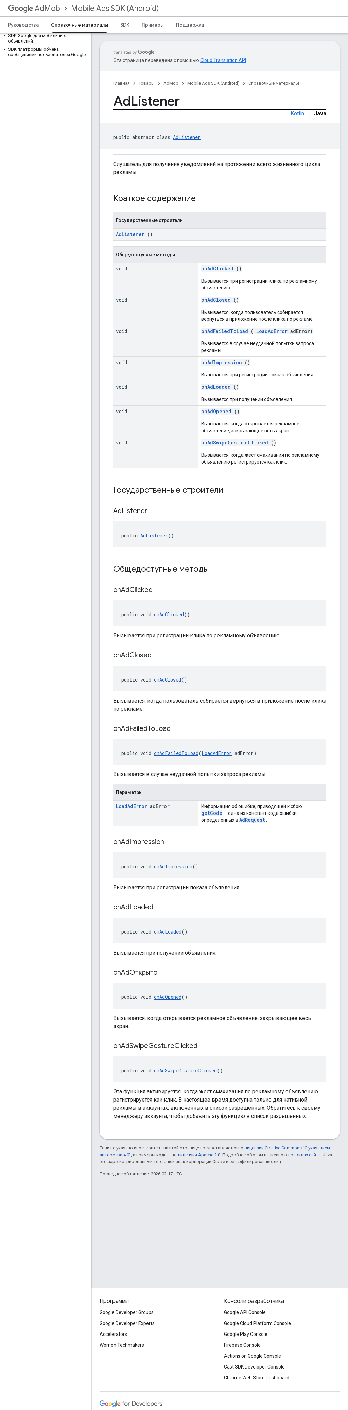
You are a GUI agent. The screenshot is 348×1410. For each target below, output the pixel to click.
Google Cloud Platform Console (257, 1323)
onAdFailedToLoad (224, 331)
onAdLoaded (216, 387)
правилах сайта (304, 1154)
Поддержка (190, 25)
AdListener (187, 137)
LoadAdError (272, 331)
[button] (44, 38)
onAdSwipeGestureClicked (234, 442)
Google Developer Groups (127, 1312)
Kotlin (297, 113)
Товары (147, 83)
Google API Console (245, 1312)
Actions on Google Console (252, 1356)
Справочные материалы (273, 83)
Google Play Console (245, 1334)
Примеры (153, 25)
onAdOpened (216, 411)
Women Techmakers (122, 1345)
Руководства (23, 25)
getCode (211, 813)
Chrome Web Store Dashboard (256, 1377)
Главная (121, 83)
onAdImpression (221, 362)
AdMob (34, 8)
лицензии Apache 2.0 (199, 1154)
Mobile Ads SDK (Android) (115, 8)
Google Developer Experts (127, 1323)
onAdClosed (216, 300)
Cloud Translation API (223, 60)
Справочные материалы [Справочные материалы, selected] (79, 25)
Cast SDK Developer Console (254, 1367)
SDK (124, 25)
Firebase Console (242, 1345)
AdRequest (252, 820)
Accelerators (113, 1334)
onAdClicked (217, 268)
